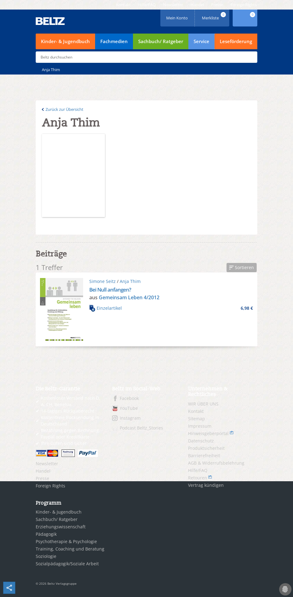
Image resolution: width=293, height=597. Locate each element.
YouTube (129, 408)
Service (201, 41)
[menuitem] (123, 5)
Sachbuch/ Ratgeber (160, 41)
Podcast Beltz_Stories (141, 428)
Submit (250, 57)
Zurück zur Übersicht (64, 109)
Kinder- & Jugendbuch (65, 41)
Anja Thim (130, 281)
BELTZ (50, 21)
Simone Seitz (102, 281)
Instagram (130, 418)
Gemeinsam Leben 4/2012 (129, 297)
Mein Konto (177, 16)
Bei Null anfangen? (110, 289)
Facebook (129, 398)
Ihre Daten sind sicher (64, 443)
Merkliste (214, 16)
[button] (242, 267)
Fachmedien (114, 41)
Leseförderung (236, 41)
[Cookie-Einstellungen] (285, 589)
